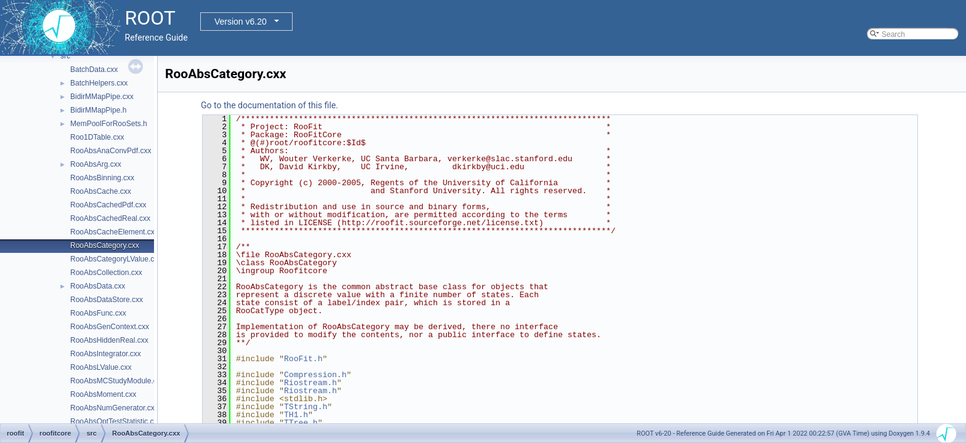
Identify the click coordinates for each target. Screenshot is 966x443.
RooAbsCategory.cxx (104, 245)
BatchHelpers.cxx (99, 83)
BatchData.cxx (94, 69)
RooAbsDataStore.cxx (106, 299)
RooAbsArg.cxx (95, 164)
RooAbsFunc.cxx (98, 313)
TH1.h (296, 414)
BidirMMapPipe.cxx (102, 96)
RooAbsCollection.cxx (106, 272)
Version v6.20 (240, 21)
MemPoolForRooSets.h (108, 123)
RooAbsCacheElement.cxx (114, 232)
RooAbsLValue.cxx (101, 367)
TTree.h (301, 422)
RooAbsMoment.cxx (103, 394)
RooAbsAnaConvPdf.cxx (110, 150)
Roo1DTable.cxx (97, 137)
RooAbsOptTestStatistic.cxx (115, 421)
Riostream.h (310, 382)
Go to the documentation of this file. (269, 105)
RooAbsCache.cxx (100, 191)
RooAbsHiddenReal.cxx (109, 340)
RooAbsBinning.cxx (102, 178)
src (65, 56)
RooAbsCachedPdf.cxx (108, 205)
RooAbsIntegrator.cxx (105, 353)
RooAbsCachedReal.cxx (110, 218)
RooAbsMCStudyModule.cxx (117, 381)
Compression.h (315, 374)
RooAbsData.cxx (97, 286)
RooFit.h (303, 358)
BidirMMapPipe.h (98, 110)
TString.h (305, 406)
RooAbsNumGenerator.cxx (114, 408)
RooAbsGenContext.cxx (109, 326)
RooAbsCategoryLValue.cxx (115, 259)
